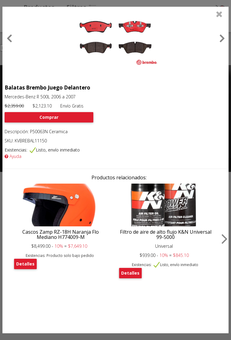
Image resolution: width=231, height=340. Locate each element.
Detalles (25, 264)
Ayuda (13, 156)
